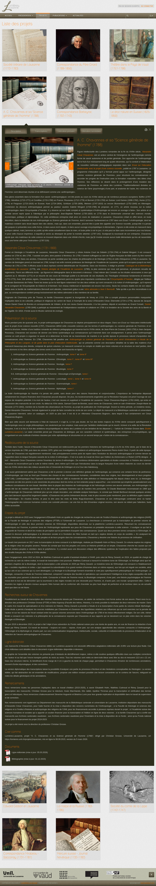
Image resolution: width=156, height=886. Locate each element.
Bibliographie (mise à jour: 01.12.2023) (29, 759)
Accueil (8, 15)
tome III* (89, 359)
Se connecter (147, 6)
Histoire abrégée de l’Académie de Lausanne (62, 269)
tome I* (73, 354)
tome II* (83, 354)
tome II (78, 379)
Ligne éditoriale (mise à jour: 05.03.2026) (30, 752)
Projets (43, 15)
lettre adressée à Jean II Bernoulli (100, 289)
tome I (85, 374)
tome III (87, 379)
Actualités (78, 15)
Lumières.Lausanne (29, 883)
